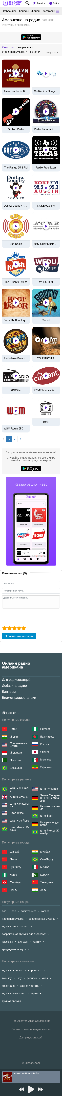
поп (4, 911)
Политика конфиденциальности (30, 1029)
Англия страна (19, 797)
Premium (41, 3)
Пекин (13, 859)
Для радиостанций (16, 679)
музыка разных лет (13, 993)
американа (24, 47)
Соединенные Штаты (18, 744)
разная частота (29, 985)
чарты (34, 993)
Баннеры (9, 691)
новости (21, 970)
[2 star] (9, 628)
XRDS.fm (15, 390)
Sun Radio (16, 244)
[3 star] (14, 628)
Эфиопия (46, 767)
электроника (28, 911)
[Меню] (58, 11)
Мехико (44, 867)
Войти (56, 3)
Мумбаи (45, 851)
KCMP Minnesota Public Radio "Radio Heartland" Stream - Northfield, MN (46, 390)
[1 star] (4, 628)
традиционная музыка (15, 949)
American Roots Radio (16, 91)
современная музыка (42, 918)
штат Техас (16, 813)
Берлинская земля (50, 807)
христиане (8, 985)
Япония (45, 752)
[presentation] (27, 616)
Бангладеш (47, 736)
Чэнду (13, 890)
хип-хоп (22, 941)
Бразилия (16, 767)
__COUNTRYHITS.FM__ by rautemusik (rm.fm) (46, 358)
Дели (43, 890)
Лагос (13, 874)
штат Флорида (49, 788)
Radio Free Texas (46, 167)
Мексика (45, 759)
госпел (45, 911)
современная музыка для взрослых (24, 934)
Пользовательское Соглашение (31, 1020)
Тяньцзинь (46, 882)
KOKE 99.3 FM (46, 205)
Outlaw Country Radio (16, 205)
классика (7, 941)
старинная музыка (13, 52)
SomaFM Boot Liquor (16, 320)
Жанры (35, 11)
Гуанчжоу (15, 867)
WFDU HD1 (46, 282)
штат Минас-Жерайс (19, 828)
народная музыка (12, 918)
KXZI (46, 422)
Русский (11, 712)
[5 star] (23, 628)
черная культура (39, 52)
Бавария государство (50, 823)
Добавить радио (14, 685)
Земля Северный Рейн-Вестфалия (50, 798)
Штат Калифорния (19, 805)
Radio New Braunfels (16, 358)
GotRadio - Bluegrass (46, 91)
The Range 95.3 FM (16, 167)
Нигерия (45, 729)
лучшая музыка (11, 1001)
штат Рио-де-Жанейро (49, 832)
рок (14, 911)
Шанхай (15, 851)
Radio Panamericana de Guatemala (46, 129)
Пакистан (15, 760)
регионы (36, 970)
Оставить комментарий (19, 636)
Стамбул (15, 882)
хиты (45, 978)
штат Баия (46, 815)
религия (32, 978)
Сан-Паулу (47, 859)
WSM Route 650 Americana (16, 428)
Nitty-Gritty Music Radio (46, 244)
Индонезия (16, 752)
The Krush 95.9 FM (15, 282)
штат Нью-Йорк (19, 820)
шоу (19, 978)
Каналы (24, 11)
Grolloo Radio (16, 129)
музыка (6, 970)
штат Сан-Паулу (19, 789)
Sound (46, 320)
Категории (49, 11)
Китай (13, 729)
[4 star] (19, 628)
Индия (14, 736)
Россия (44, 744)
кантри (37, 941)
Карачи (44, 874)
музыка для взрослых (15, 926)
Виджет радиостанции (19, 697)
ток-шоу (7, 978)
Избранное (10, 11)
